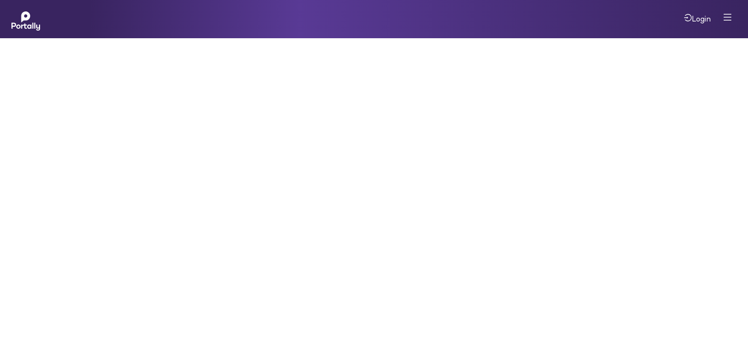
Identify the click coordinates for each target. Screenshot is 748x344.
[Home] (25, 19)
